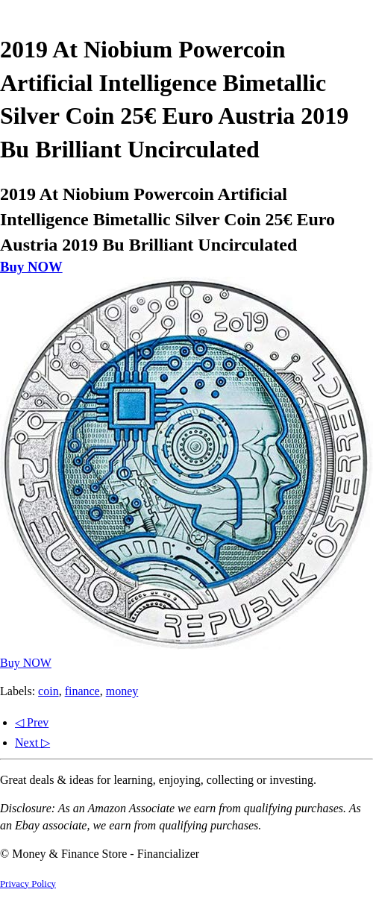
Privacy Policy (28, 884)
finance (82, 691)
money (122, 691)
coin (48, 691)
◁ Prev (31, 722)
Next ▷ (32, 742)
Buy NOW (31, 266)
